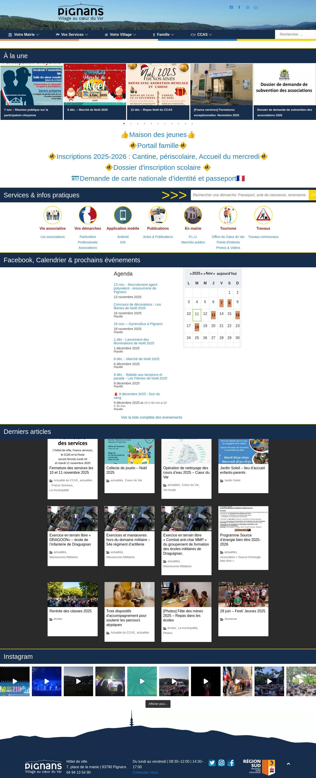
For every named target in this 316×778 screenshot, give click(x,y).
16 (238, 315)
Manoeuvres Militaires (63, 557)
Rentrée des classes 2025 (70, 611)
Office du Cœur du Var (228, 237)
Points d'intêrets (228, 242)
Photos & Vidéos (228, 248)
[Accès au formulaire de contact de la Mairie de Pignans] (255, 7)
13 (213, 315)
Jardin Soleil (232, 480)
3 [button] (137, 123)
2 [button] (130, 123)
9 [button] (178, 123)
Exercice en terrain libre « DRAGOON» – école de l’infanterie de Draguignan (70, 539)
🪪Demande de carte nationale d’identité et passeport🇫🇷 (158, 178)
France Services (61, 485)
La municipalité (59, 490)
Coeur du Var (133, 480)
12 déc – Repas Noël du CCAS (151, 109)
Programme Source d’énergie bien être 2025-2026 (240, 539)
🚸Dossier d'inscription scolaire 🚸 (158, 167)
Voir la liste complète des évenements (151, 417)
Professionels (87, 242)
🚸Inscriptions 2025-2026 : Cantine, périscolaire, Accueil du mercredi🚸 (158, 156)
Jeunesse (230, 619)
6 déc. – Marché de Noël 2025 (87, 109)
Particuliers (88, 237)
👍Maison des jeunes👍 (157, 134)
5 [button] (151, 123)
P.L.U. (193, 237)
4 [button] (144, 123)
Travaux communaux (263, 237)
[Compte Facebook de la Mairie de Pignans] (239, 7)
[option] (31, 92)
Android (123, 237)
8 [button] (171, 123)
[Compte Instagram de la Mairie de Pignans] (248, 7)
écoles (58, 619)
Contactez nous (145, 772)
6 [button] (158, 123)
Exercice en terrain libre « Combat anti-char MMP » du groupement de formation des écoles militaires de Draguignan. (186, 544)
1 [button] (124, 123)
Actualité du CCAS (66, 480)
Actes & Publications (158, 237)
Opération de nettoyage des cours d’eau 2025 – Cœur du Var (186, 472)
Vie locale (169, 490)
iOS (123, 242)
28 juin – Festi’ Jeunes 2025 (242, 611)
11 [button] (192, 123)
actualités (86, 480)
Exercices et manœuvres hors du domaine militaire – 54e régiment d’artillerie (128, 539)
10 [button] (185, 123)
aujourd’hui (227, 274)
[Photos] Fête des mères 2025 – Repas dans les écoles (183, 615)
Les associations (53, 237)
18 (197, 327)
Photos (167, 633)
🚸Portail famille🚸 (158, 145)
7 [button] (165, 123)
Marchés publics (193, 242)
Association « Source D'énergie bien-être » (240, 559)
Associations (88, 248)
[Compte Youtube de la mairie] (231, 7)
